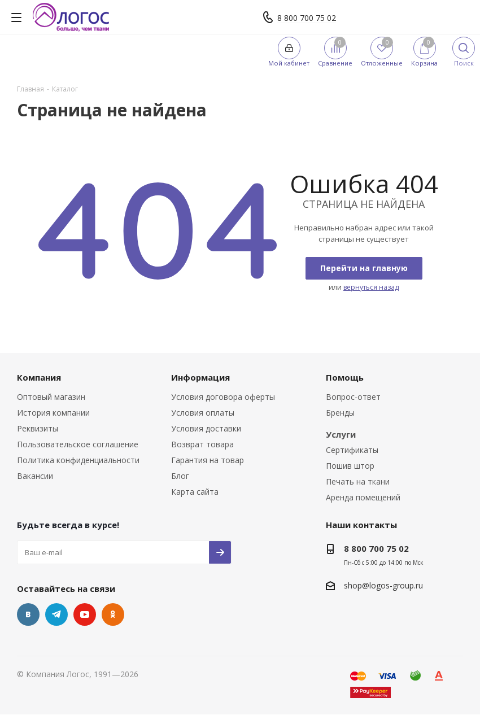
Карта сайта (195, 491)
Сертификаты (352, 449)
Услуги (341, 434)
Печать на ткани (358, 481)
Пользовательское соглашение (77, 444)
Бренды (340, 412)
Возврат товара (202, 444)
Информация (200, 377)
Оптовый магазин (51, 396)
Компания (39, 377)
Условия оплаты (202, 412)
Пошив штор (350, 465)
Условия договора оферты (223, 396)
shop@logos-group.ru (383, 585)
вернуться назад (371, 287)
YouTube (84, 614)
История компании (53, 412)
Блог (180, 475)
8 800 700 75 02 (306, 17)
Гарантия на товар (207, 460)
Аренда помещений (363, 497)
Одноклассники (113, 614)
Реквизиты (37, 428)
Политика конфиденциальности (78, 460)
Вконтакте (28, 614)
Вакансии (35, 475)
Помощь (345, 377)
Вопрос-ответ (353, 396)
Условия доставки (206, 428)
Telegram (56, 614)
